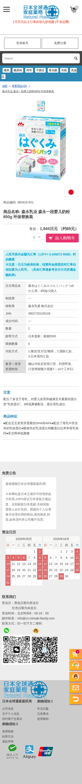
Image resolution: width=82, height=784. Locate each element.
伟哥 (29, 70)
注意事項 (43, 713)
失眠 (64, 70)
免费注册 (60, 43)
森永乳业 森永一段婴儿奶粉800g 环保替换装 (28, 91)
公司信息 (8, 708)
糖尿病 (18, 70)
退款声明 (8, 741)
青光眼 (53, 70)
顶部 (4, 86)
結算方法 (8, 736)
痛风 (6, 70)
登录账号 (22, 43)
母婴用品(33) (19, 86)
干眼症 (40, 70)
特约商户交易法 (12, 718)
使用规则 (43, 718)
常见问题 (43, 708)
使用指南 (8, 731)
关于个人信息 (10, 713)
